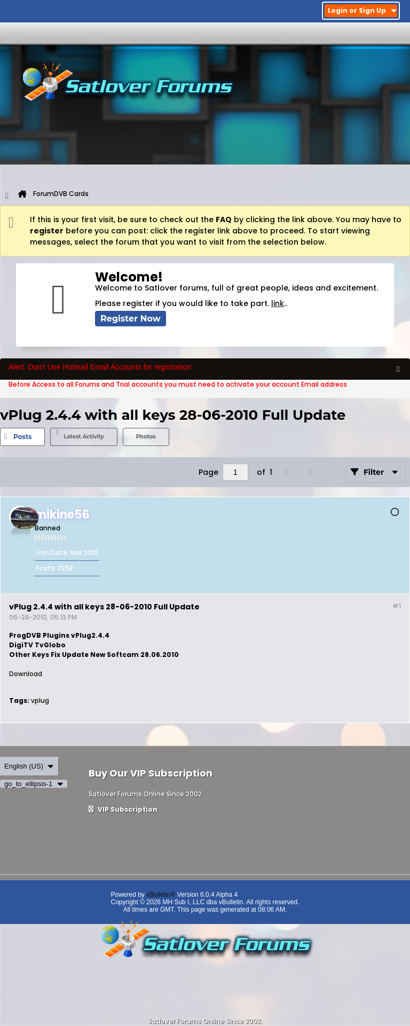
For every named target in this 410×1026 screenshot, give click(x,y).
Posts (22, 437)
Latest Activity (84, 436)
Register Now (130, 319)
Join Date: (52, 552)
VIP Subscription (123, 809)
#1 (396, 605)
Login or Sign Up (362, 10)
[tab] (22, 437)
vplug (40, 700)
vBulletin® (160, 894)
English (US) (29, 766)
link (277, 303)
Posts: (46, 568)
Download (25, 673)
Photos (146, 436)
